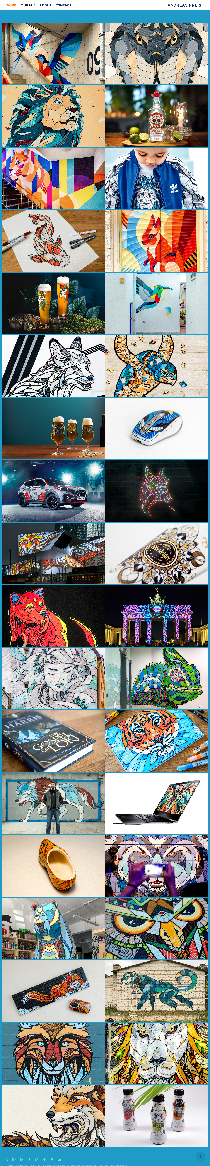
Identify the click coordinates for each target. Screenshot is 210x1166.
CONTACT (64, 5)
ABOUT (45, 5)
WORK (11, 5)
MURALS (28, 5)
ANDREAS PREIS (184, 5)
